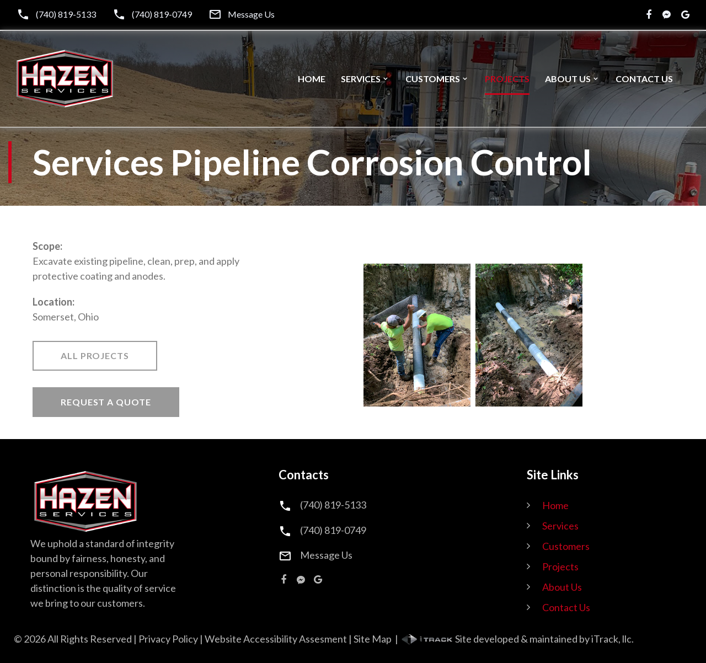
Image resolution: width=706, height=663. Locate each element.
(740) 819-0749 (162, 14)
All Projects (95, 355)
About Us (568, 78)
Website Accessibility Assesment (276, 639)
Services (361, 78)
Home (311, 78)
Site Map (373, 639)
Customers (432, 78)
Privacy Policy (168, 639)
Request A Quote (106, 402)
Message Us (251, 14)
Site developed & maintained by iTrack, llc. (517, 639)
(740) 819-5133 (66, 14)
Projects (507, 78)
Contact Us (644, 78)
